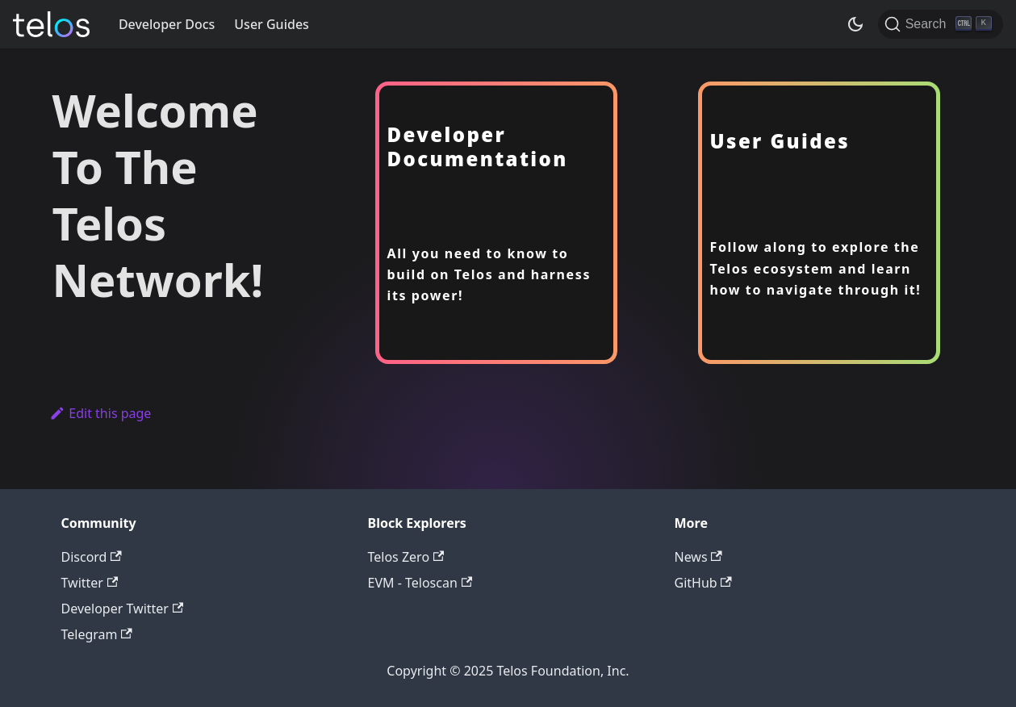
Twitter (90, 583)
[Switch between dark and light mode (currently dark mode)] (855, 24)
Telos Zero (406, 557)
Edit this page (100, 413)
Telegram (96, 634)
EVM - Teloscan (420, 583)
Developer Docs (167, 24)
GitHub (703, 583)
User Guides (271, 24)
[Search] (940, 24)
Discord (91, 557)
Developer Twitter (122, 608)
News (698, 557)
